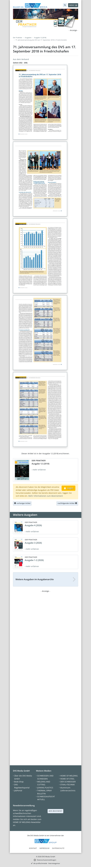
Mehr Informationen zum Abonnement (45, 496)
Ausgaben (28, 38)
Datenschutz (58, 848)
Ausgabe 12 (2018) (40, 38)
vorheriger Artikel (22, 503)
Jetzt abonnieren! (55, 811)
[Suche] (65, 5)
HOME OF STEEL (67, 778)
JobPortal (18, 790)
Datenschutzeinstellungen (46, 860)
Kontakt (33, 848)
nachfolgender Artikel (67, 503)
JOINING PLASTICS (45, 787)
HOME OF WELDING (69, 775)
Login (68, 488)
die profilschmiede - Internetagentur (46, 863)
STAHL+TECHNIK (67, 784)
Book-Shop (19, 781)
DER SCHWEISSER (68, 781)
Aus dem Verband (21, 59)
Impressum (44, 848)
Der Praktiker (17, 38)
